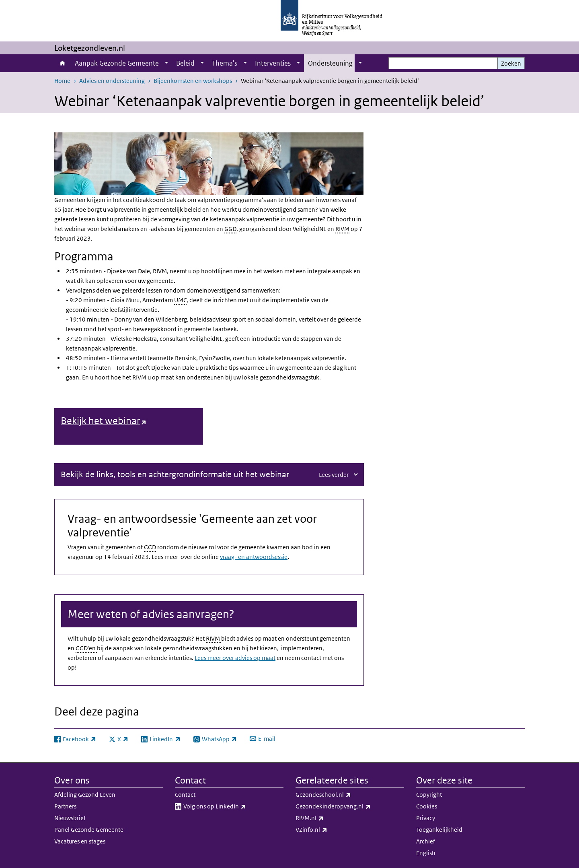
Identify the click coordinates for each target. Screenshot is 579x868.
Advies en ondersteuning (112, 81)
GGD (230, 229)
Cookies (426, 806)
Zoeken (511, 63)
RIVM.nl (327, 818)
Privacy (425, 817)
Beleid (185, 63)
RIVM (342, 229)
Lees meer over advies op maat (235, 657)
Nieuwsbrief (70, 817)
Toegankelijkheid (439, 829)
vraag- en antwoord (246, 556)
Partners (65, 806)
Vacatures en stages (79, 841)
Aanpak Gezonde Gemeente (117, 63)
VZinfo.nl (329, 829)
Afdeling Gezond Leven (84, 794)
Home (62, 63)
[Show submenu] (166, 63)
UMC (180, 300)
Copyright (429, 794)
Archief (425, 841)
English (425, 852)
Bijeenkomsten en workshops (193, 81)
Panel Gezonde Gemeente (88, 829)
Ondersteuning (330, 63)
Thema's (224, 63)
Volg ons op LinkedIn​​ (232, 806)
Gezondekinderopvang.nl (350, 806)
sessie (279, 556)
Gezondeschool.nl (341, 794)
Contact (185, 794)
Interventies (273, 63)
